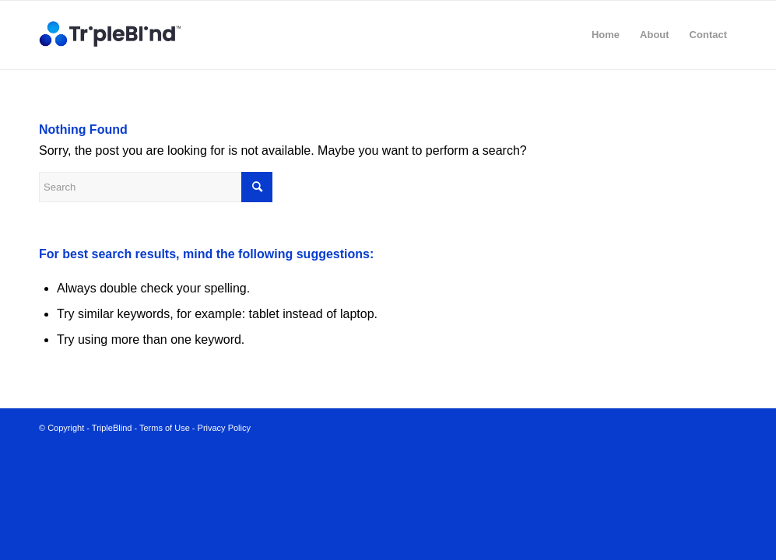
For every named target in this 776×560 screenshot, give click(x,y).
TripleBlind (112, 427)
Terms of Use (164, 427)
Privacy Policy (224, 427)
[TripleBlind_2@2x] (113, 35)
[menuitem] (605, 35)
